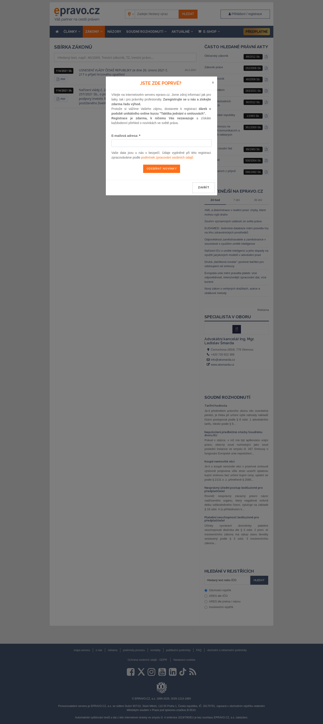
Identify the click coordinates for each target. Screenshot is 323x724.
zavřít (203, 187)
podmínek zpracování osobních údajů (167, 157)
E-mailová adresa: (125, 135)
